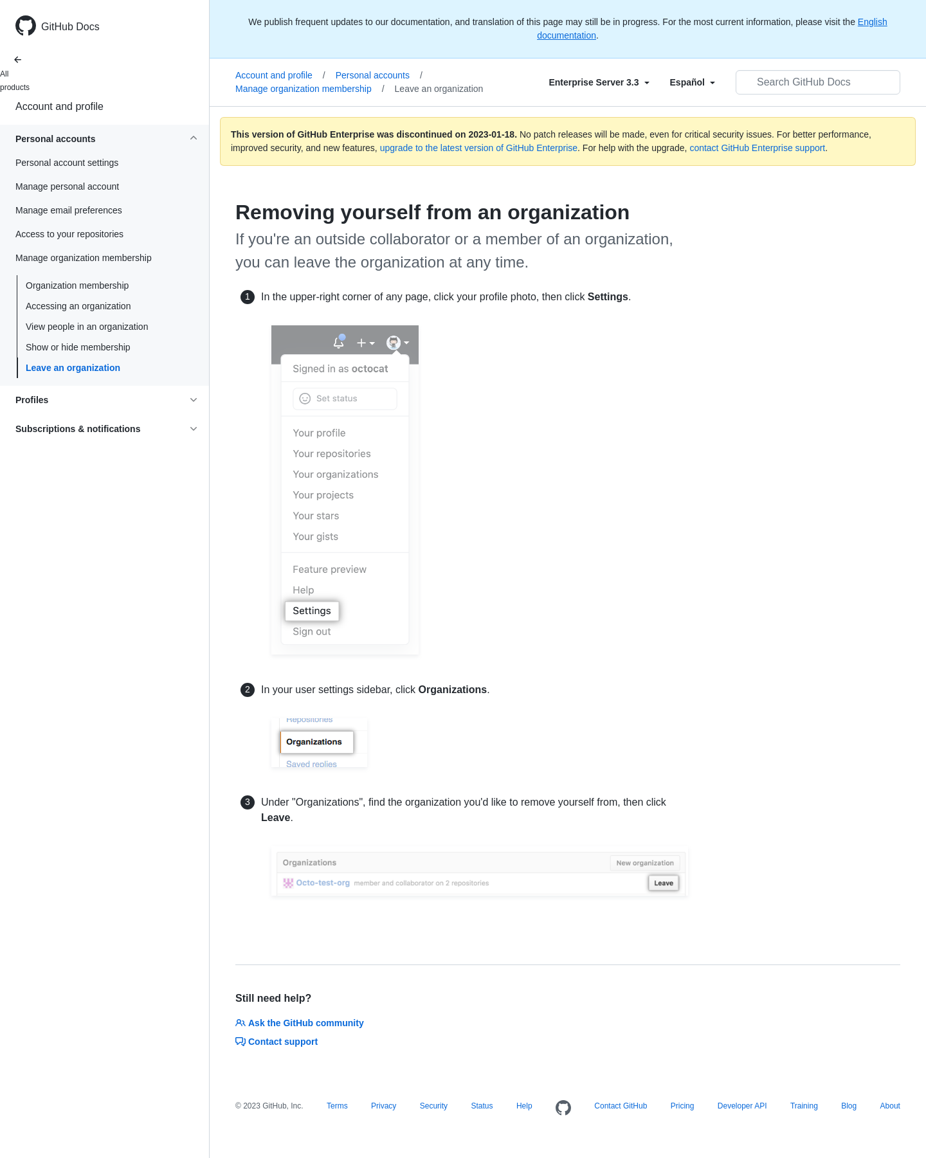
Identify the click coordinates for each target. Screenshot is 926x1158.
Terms (337, 1105)
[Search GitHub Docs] (818, 82)
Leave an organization (73, 368)
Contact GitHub (620, 1105)
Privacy (383, 1105)
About (890, 1105)
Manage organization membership (310, 89)
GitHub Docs (70, 26)
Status (482, 1105)
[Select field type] (598, 82)
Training (804, 1105)
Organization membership (77, 285)
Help (524, 1105)
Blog (849, 1105)
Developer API (742, 1105)
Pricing (682, 1105)
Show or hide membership (78, 347)
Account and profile (59, 106)
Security (434, 1105)
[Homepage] (563, 1108)
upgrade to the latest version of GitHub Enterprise (478, 148)
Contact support (276, 1041)
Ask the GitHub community (299, 1023)
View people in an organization (87, 326)
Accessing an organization (78, 306)
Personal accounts (379, 75)
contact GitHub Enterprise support (757, 148)
